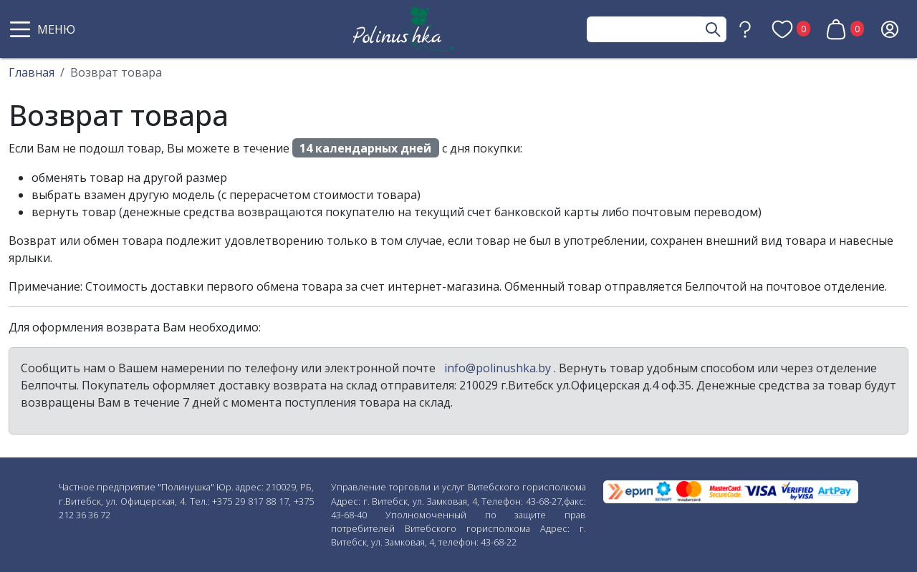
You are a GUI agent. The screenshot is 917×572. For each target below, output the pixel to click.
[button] (44, 29)
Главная (31, 72)
